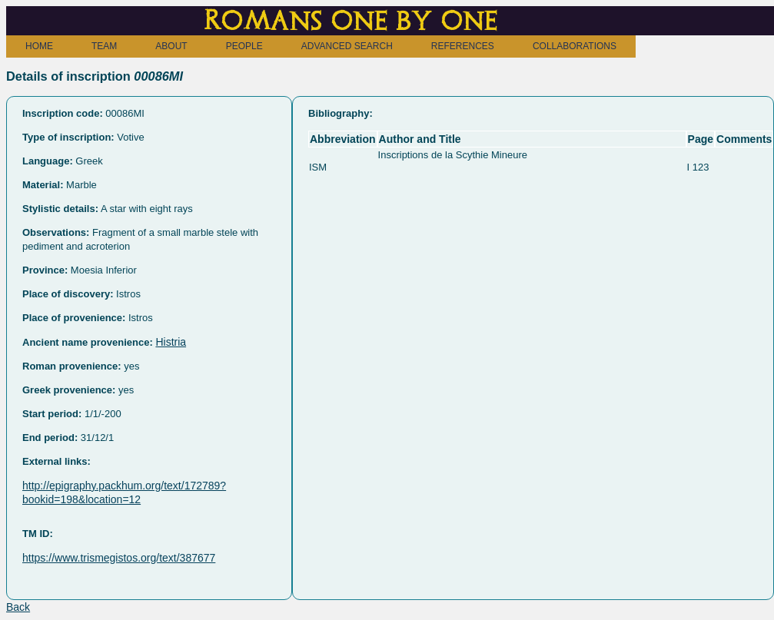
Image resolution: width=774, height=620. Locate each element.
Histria (170, 342)
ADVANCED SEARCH (347, 46)
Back (18, 607)
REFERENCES (462, 46)
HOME (39, 46)
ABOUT (171, 46)
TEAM (104, 46)
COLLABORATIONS (574, 46)
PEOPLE (244, 46)
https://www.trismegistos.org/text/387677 (118, 558)
